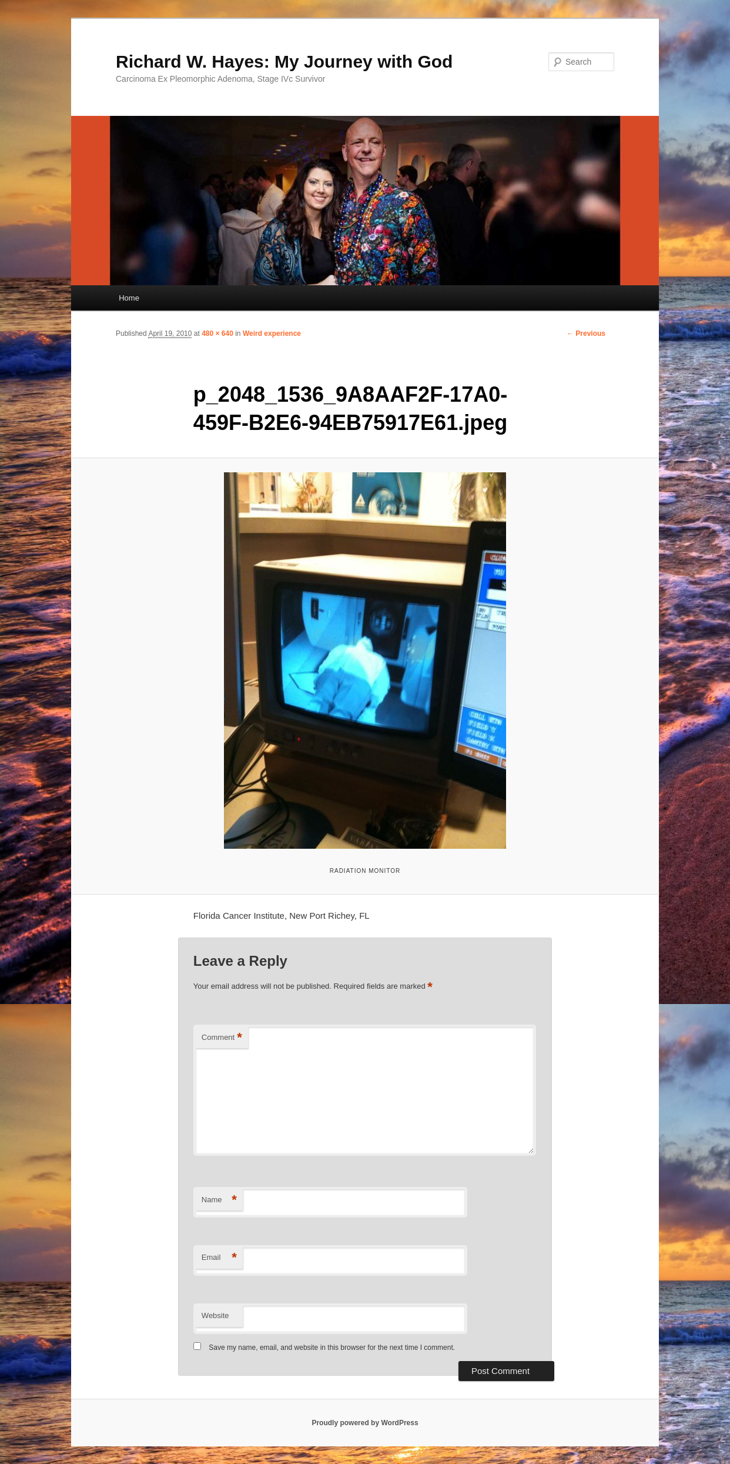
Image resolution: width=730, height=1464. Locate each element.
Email (219, 1257)
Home (129, 298)
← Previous (586, 333)
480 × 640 (217, 333)
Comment (222, 1037)
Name (219, 1200)
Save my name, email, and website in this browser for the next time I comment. (332, 1347)
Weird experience (272, 333)
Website (215, 1315)
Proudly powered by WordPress (365, 1423)
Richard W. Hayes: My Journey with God (284, 61)
